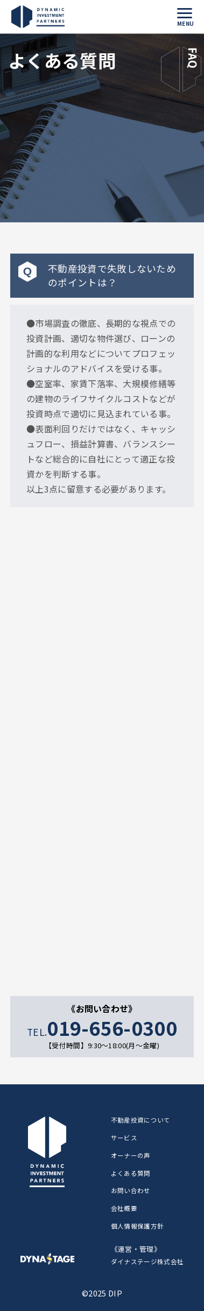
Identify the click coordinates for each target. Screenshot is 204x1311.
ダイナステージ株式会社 (147, 1261)
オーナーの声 (131, 1155)
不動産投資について (141, 1120)
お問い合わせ (131, 1190)
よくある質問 (131, 1173)
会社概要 (124, 1208)
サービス (124, 1137)
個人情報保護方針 (137, 1226)
